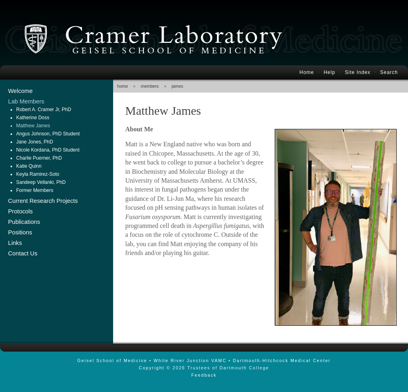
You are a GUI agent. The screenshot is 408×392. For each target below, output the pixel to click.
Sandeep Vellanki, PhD (41, 182)
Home (306, 72)
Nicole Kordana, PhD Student (48, 150)
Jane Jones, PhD (34, 142)
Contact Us (23, 253)
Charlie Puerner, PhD (39, 158)
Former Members (34, 190)
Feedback (204, 375)
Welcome (20, 91)
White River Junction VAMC (190, 360)
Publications (24, 222)
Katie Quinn (29, 166)
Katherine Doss (32, 117)
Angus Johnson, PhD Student (48, 134)
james (177, 86)
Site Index (357, 72)
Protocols (20, 211)
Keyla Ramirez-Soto (37, 174)
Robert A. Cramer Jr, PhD (43, 109)
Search (389, 72)
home (122, 86)
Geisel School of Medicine (112, 360)
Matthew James (33, 126)
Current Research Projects (43, 201)
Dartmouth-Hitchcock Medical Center (282, 360)
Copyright (152, 367)
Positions (20, 232)
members (150, 86)
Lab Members (26, 101)
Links (15, 243)
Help (329, 72)
